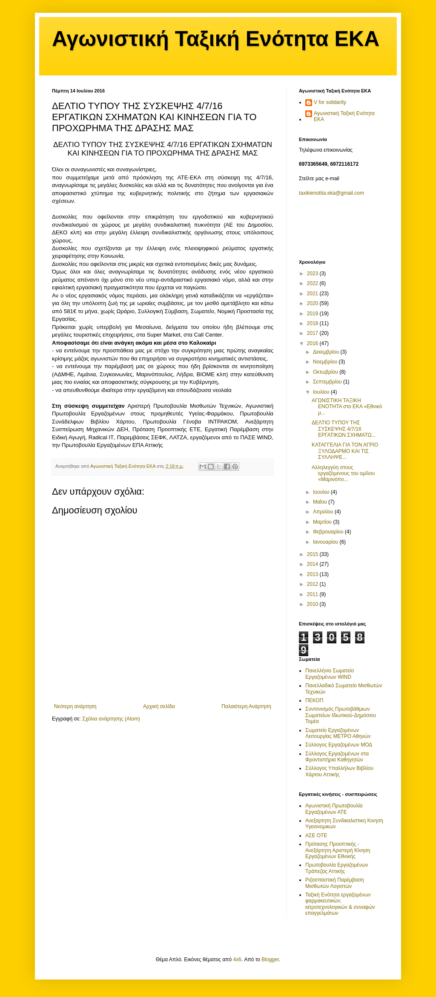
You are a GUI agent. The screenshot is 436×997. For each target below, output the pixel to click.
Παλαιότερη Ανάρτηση (246, 706)
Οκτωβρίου (326, 372)
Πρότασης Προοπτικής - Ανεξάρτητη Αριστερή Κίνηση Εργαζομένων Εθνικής (337, 850)
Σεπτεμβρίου (328, 382)
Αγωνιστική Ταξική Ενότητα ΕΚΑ (215, 39)
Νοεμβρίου (326, 362)
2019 (313, 314)
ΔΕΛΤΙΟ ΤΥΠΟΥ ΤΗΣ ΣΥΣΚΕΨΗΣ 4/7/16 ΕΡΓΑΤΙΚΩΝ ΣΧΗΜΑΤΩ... (344, 429)
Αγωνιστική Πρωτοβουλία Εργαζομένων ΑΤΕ (333, 809)
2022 (313, 283)
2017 (313, 333)
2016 (313, 343)
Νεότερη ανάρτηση (75, 706)
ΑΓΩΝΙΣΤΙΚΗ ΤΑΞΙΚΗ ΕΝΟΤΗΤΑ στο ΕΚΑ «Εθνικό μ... (347, 407)
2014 (313, 564)
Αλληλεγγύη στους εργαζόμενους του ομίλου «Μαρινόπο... (343, 473)
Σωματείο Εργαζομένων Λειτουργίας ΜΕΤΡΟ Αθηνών (337, 733)
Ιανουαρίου (326, 542)
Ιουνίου (322, 492)
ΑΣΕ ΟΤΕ (316, 836)
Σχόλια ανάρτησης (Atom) (111, 719)
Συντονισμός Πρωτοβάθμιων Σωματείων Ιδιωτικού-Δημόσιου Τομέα (340, 715)
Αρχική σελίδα (159, 706)
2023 (313, 274)
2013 (313, 574)
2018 (313, 323)
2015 (313, 554)
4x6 (237, 959)
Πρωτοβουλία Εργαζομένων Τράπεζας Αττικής (336, 868)
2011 (313, 594)
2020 (313, 303)
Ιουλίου (322, 392)
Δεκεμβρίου (327, 352)
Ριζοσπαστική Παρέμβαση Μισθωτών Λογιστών (334, 883)
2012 (313, 584)
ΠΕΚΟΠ (314, 700)
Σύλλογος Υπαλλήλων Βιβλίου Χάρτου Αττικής (339, 771)
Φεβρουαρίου (329, 532)
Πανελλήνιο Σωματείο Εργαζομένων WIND (329, 674)
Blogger (270, 959)
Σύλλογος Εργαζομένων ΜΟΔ (338, 745)
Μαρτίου (323, 522)
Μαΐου (320, 502)
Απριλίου (324, 512)
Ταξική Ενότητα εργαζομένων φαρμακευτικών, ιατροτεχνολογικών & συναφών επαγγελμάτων (340, 904)
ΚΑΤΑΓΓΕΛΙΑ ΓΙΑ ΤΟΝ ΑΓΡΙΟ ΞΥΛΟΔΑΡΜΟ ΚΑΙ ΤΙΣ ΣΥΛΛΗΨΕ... (345, 451)
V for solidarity (330, 102)
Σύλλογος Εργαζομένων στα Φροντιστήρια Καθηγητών (337, 757)
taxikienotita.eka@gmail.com (331, 193)
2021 (313, 294)
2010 (313, 604)
